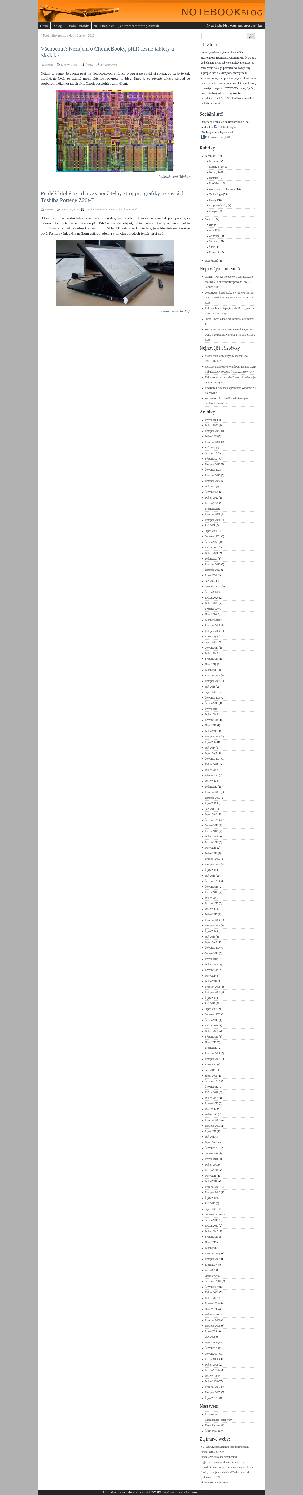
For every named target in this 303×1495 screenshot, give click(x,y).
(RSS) (227, 137)
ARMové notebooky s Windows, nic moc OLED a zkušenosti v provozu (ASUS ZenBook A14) (229, 282)
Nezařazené (211, 260)
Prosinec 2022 (212, 475)
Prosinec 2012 (212, 1053)
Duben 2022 (211, 497)
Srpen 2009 (211, 1275)
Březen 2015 (211, 903)
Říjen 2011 (210, 1131)
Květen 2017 (211, 764)
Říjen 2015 (210, 870)
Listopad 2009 (212, 1259)
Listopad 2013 (212, 992)
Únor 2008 (211, 1375)
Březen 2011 (211, 1170)
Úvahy (89, 64)
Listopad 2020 (212, 569)
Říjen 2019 (210, 636)
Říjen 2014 (210, 931)
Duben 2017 (211, 770)
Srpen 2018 (211, 692)
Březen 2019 (211, 658)
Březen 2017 (211, 775)
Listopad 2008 (213, 1325)
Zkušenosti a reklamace (100, 209)
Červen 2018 (211, 703)
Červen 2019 (211, 647)
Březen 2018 (211, 720)
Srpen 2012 (211, 1075)
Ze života (214, 235)
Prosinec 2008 (213, 1320)
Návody (213, 172)
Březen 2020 (212, 608)
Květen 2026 (211, 419)
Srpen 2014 (211, 942)
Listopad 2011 (212, 1125)
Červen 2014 (211, 953)
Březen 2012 (211, 1103)
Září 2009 (210, 1270)
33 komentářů (108, 64)
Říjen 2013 (210, 998)
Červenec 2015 (213, 881)
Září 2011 (210, 1136)
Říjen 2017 (210, 742)
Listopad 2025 (212, 431)
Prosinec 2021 (212, 514)
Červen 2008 (212, 1353)
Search (252, 36)
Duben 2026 (211, 425)
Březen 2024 (212, 458)
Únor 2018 (210, 725)
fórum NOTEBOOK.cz (212, 1452)
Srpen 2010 (211, 1209)
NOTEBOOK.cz (104, 26)
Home (44, 26)
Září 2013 (210, 1003)
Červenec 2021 (213, 536)
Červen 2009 (212, 1287)
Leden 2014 (211, 981)
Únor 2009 (211, 1309)
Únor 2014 (210, 975)
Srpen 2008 (211, 1342)
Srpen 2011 (211, 1142)
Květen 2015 (211, 892)
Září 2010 (210, 1203)
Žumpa (213, 211)
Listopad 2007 (212, 1392)
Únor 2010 (210, 1242)
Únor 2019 (210, 664)
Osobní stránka (78, 26)
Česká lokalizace (214, 1431)
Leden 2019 (211, 669)
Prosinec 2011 (212, 1120)
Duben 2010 (211, 1231)
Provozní (214, 252)
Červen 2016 (211, 825)
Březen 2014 (211, 970)
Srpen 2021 (211, 531)
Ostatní (209, 219)
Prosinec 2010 (212, 1186)
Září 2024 (210, 447)
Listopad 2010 (212, 1192)
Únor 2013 (210, 1042)
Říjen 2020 (211, 575)
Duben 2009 (211, 1298)
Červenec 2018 (213, 697)
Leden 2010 (211, 1247)
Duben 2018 (211, 714)
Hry (211, 224)
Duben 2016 (211, 836)
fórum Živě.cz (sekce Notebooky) (219, 1457)
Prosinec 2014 (212, 920)
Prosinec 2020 (212, 564)
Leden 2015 (211, 914)
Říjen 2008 (211, 1331)
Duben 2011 (211, 1164)
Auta (211, 230)
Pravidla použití (189, 1492)
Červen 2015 (211, 886)
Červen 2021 (211, 542)
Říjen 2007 (211, 1398)
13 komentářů (129, 209)
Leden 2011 (211, 1181)
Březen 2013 (211, 1036)
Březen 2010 (211, 1236)
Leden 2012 (211, 1114)
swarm (209, 276)
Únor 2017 (210, 781)
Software (214, 241)
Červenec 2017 (213, 758)
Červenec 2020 (213, 586)
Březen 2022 (211, 503)
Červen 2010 (211, 1220)
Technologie (216, 194)
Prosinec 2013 (212, 986)
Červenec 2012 (213, 1081)
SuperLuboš (211, 318)
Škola (212, 247)
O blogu (58, 26)
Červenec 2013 (213, 1014)
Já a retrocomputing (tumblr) (139, 26)
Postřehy (214, 183)
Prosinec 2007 (212, 1387)
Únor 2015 (210, 909)
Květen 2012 (211, 1092)
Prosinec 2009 (213, 1253)
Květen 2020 (211, 597)
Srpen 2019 (211, 642)
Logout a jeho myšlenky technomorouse (223, 1462)
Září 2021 (210, 525)
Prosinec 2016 (212, 792)
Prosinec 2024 (212, 442)
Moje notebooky (218, 205)
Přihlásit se (211, 1414)
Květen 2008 (211, 1359)
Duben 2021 (211, 553)
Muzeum (214, 161)
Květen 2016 (211, 831)
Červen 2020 (212, 592)
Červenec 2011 (212, 1147)
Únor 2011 (210, 1175)
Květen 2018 (211, 708)
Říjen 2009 (211, 1264)
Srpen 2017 (211, 753)
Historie (213, 178)
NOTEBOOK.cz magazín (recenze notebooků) (225, 1446)
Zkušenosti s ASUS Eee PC (215, 1482)
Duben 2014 (211, 964)
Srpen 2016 (211, 814)
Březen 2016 (211, 842)
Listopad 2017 (212, 736)
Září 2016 (210, 809)
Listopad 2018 (212, 681)
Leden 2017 (211, 786)
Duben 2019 (211, 653)
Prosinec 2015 (212, 858)
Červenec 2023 (213, 469)
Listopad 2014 (212, 925)
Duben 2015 (211, 897)
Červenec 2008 (213, 1348)
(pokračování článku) (174, 177)
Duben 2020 (211, 603)
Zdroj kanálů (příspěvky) (219, 1419)
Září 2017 (210, 747)
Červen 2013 (211, 1020)
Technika (210, 156)
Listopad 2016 (212, 797)
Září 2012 (210, 1070)
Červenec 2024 (213, 453)
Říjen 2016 (210, 803)
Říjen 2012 (210, 1064)
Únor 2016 (210, 847)
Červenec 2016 (213, 820)
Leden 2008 (211, 1381)
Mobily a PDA (216, 166)
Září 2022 (210, 486)
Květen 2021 (211, 547)
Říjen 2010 (211, 1198)
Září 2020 (210, 581)
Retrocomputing (212, 137)
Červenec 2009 (213, 1281)
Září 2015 (210, 875)
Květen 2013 (211, 1025)
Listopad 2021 (212, 520)
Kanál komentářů (214, 1425)
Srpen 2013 (211, 1009)
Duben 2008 (211, 1364)
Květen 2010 (211, 1225)
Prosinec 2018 (212, 675)
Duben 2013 (211, 1031)
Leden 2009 (211, 1314)
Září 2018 (210, 686)
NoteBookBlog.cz (225, 127)
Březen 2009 (212, 1303)
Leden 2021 (211, 558)
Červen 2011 (211, 1153)
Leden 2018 (211, 731)
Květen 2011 (211, 1159)
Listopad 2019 (212, 631)
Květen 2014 (211, 958)
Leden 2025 (211, 436)
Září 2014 (210, 936)
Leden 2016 (211, 853)
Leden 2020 (211, 620)
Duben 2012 (211, 1098)
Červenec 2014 (213, 947)
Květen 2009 (211, 1292)
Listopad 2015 (212, 864)
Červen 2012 (211, 1086)
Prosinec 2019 (212, 625)
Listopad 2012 (212, 1059)
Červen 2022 (211, 492)
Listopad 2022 (212, 480)
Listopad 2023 (212, 464)
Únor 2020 (211, 614)
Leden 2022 (211, 508)
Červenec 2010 (213, 1214)
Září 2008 (210, 1336)
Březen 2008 (212, 1370)
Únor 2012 (210, 1109)
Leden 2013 (211, 1047)
